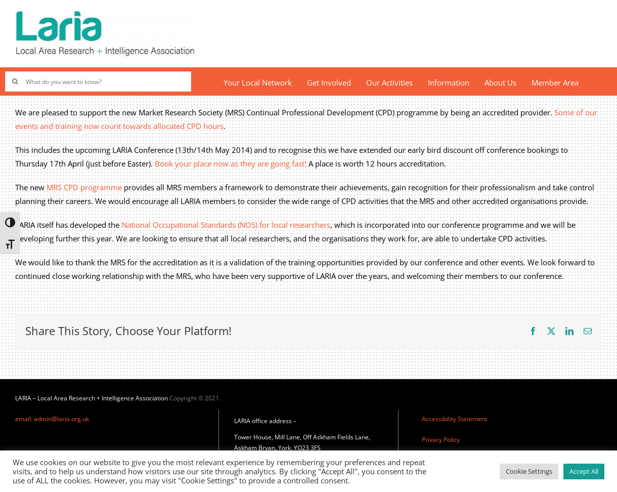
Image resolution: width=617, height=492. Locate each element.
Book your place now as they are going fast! (230, 163)
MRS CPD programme (84, 187)
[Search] (15, 81)
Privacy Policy (441, 439)
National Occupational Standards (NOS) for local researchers (225, 225)
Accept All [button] (583, 471)
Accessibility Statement (454, 419)
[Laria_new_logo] (105, 14)
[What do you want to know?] (98, 81)
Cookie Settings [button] (529, 471)
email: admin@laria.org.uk (52, 419)
